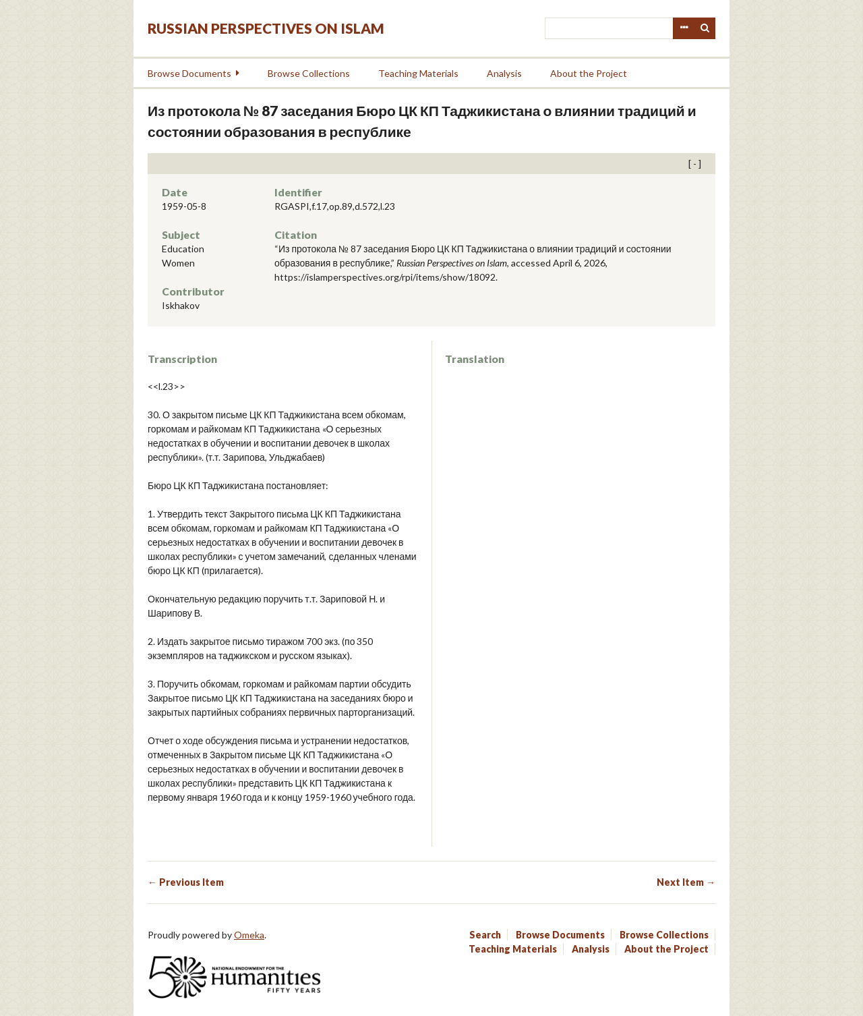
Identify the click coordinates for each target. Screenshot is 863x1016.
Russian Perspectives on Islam (266, 28)
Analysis (504, 73)
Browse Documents (189, 73)
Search (705, 28)
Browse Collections (309, 73)
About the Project (588, 73)
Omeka (249, 934)
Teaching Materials (418, 73)
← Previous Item (186, 882)
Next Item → (686, 882)
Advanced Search (683, 28)
